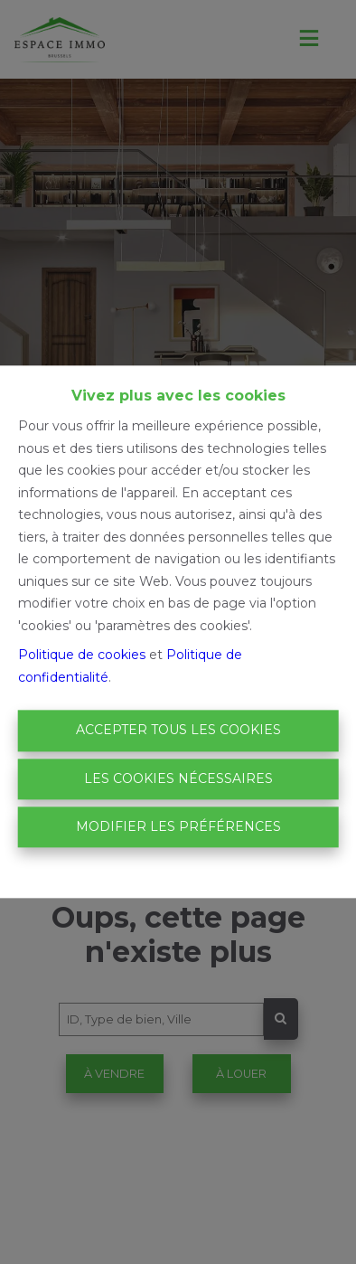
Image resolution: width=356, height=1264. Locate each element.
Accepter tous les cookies (178, 730)
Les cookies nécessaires (178, 778)
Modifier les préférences (178, 826)
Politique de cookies (81, 655)
